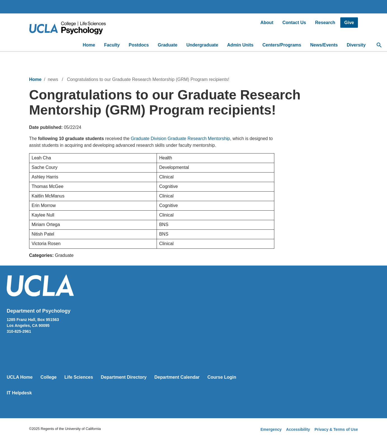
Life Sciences (78, 377)
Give (349, 22)
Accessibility (298, 429)
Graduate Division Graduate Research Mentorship (180, 138)
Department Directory (124, 377)
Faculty (112, 45)
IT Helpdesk (19, 392)
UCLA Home (20, 377)
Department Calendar (177, 377)
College (49, 377)
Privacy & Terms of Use (336, 429)
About (266, 22)
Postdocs (139, 45)
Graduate (167, 45)
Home (89, 45)
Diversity (356, 45)
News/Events (324, 45)
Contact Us (294, 22)
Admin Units (240, 45)
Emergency (271, 429)
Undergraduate (202, 45)
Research (325, 22)
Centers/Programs (282, 45)
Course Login (221, 377)
